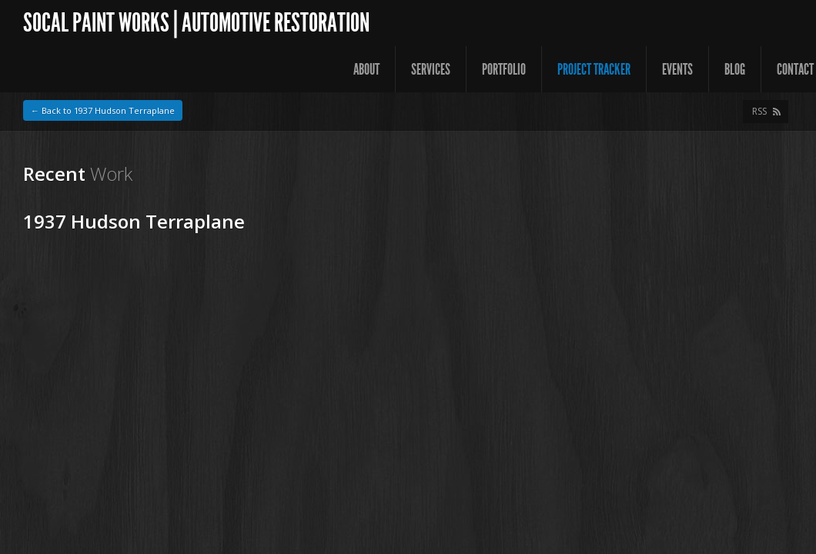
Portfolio (504, 69)
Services (430, 69)
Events (677, 69)
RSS (759, 111)
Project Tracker (593, 69)
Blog (734, 69)
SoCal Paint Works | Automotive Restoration (196, 22)
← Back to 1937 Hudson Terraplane (103, 110)
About (366, 69)
